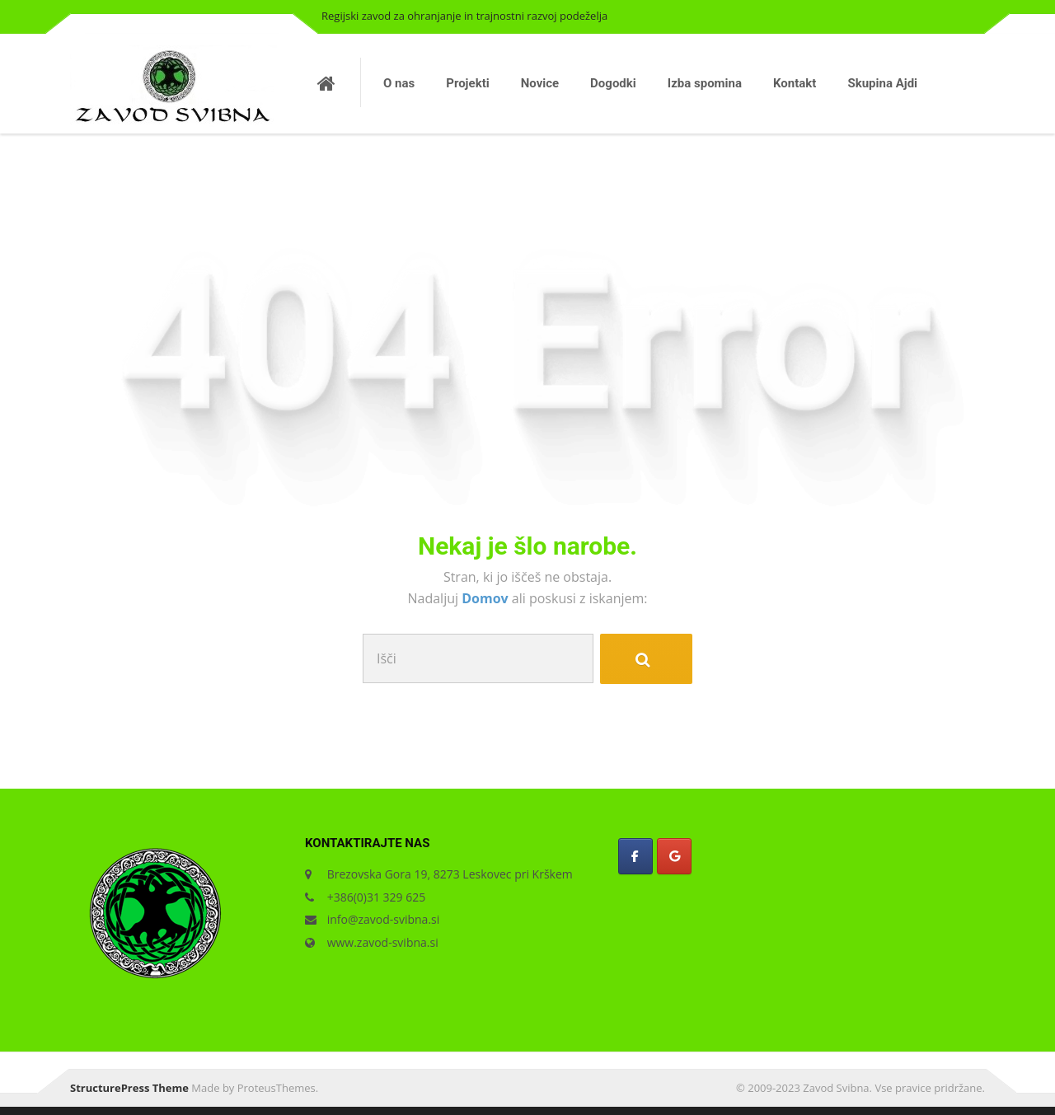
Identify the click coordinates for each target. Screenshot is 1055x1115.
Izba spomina (705, 83)
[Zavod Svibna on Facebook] (635, 856)
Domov (487, 598)
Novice (540, 83)
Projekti (467, 83)
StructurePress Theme (129, 1087)
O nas (399, 83)
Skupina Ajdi (882, 83)
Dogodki (613, 83)
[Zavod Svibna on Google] (674, 856)
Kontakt (794, 83)
